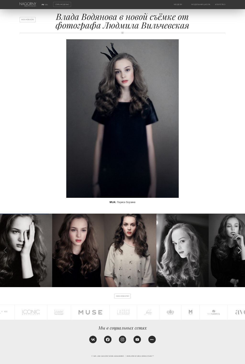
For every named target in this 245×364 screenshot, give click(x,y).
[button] (239, 250)
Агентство (220, 4)
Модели (178, 4)
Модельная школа (200, 4)
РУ (43, 5)
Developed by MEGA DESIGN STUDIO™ (140, 356)
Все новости (28, 19)
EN (46, 5)
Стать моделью (62, 4)
